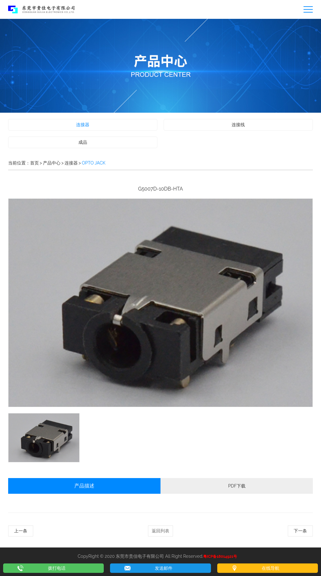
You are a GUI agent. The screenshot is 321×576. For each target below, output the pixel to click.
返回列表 (160, 530)
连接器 (82, 124)
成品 (82, 142)
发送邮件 (163, 568)
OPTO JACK (93, 162)
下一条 (300, 530)
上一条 (20, 530)
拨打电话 (57, 568)
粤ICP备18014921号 (220, 556)
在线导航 (270, 568)
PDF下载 (236, 485)
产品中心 (52, 162)
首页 (34, 162)
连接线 (238, 124)
